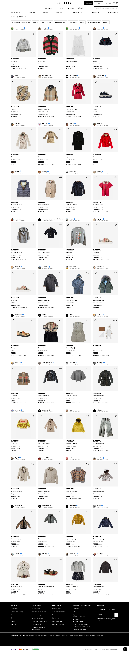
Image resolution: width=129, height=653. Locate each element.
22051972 (100, 553)
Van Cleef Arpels (42, 635)
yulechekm (18, 314)
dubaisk (17, 76)
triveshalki (73, 267)
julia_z (99, 505)
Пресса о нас (15, 615)
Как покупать (36, 608)
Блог (12, 618)
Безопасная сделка (38, 615)
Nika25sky (100, 410)
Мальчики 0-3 (95, 12)
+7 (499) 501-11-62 (78, 621)
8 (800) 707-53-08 (79, 616)
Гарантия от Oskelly (17, 612)
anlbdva (99, 458)
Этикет (13, 621)
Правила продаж (88, 649)
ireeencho (18, 219)
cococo (99, 28)
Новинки (31, 12)
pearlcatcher (19, 28)
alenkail (17, 553)
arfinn (71, 458)
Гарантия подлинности (39, 612)
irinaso (72, 123)
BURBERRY (15, 59)
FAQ (74, 612)
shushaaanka (46, 76)
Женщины (48, 8)
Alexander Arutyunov (89, 635)
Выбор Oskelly (15, 12)
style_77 (99, 219)
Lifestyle (81, 8)
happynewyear (47, 505)
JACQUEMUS (56, 635)
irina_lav (45, 28)
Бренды (45, 12)
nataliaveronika (47, 362)
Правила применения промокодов (39, 628)
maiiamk (17, 123)
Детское (71, 8)
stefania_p (73, 553)
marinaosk (73, 76)
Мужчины (60, 8)
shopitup (73, 362)
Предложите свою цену (39, 621)
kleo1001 (45, 123)
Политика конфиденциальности (109, 649)
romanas (18, 410)
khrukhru (73, 505)
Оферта (96, 649)
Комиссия (55, 618)
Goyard (50, 635)
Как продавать (57, 608)
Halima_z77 (100, 76)
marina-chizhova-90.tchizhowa (52, 219)
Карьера (13, 624)
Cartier (63, 635)
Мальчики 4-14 (113, 12)
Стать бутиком (57, 621)
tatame (17, 171)
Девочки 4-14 (77, 12)
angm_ (44, 314)
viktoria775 (18, 505)
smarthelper (101, 267)
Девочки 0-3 (60, 12)
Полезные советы (37, 624)
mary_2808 (46, 458)
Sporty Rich (99, 635)
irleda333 (45, 267)
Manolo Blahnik (78, 635)
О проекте (14, 608)
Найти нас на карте (79, 629)
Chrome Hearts (32, 635)
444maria (73, 171)
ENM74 (72, 410)
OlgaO (99, 171)
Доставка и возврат (38, 618)
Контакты (76, 608)
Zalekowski (46, 410)
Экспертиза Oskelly (58, 612)
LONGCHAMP (69, 635)
